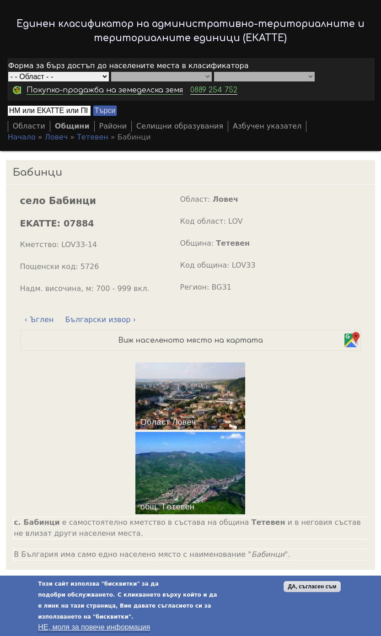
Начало (22, 137)
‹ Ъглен (39, 319)
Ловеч (56, 137)
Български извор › (100, 319)
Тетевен (92, 137)
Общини (72, 126)
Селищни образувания (179, 126)
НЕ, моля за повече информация (94, 628)
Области (29, 126)
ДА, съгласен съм (312, 587)
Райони (113, 126)
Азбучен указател (267, 126)
